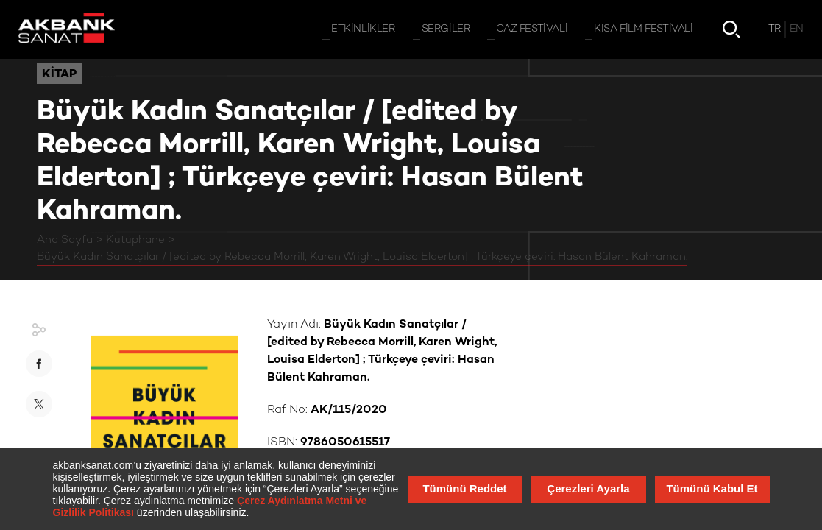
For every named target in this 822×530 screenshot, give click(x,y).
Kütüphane (135, 240)
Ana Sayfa (65, 240)
